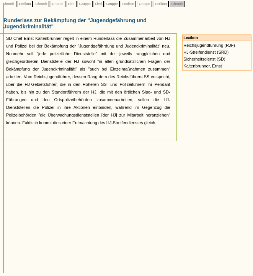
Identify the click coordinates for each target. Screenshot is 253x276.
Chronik (8, 4)
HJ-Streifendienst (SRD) (206, 52)
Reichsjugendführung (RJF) (209, 45)
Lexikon (25, 4)
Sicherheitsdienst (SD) (204, 59)
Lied (71, 4)
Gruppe (57, 4)
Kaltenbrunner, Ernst (202, 66)
